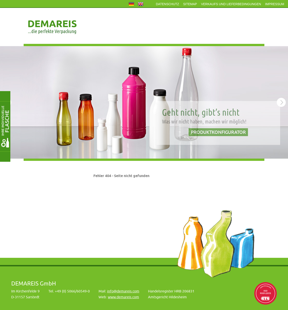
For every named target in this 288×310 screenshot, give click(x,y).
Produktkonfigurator (218, 132)
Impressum (274, 4)
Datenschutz (167, 4)
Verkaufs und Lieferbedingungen (231, 4)
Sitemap (190, 4)
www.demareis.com (123, 297)
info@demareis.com (123, 291)
